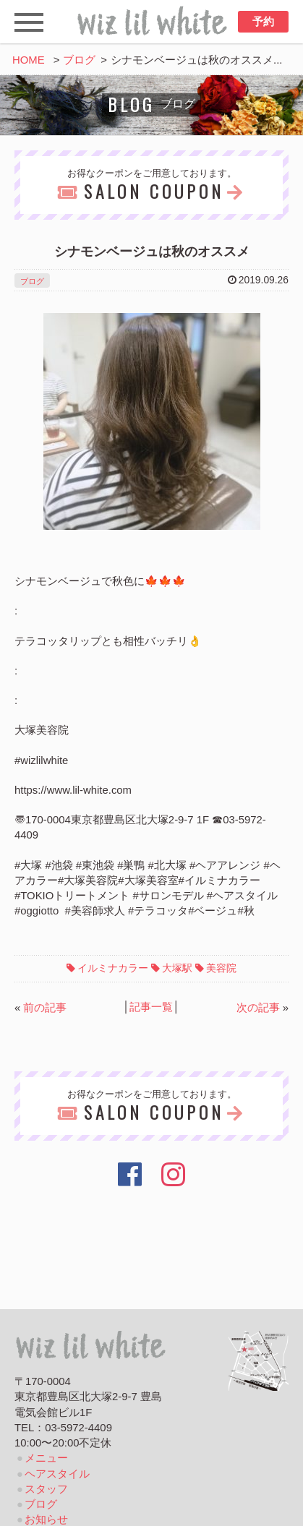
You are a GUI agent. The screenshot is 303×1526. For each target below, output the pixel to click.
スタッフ (46, 1489)
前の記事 (45, 1007)
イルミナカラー (112, 968)
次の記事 (258, 1007)
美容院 (221, 968)
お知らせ (46, 1519)
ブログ (79, 60)
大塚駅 (177, 968)
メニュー (46, 1458)
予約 (263, 21)
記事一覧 (151, 1007)
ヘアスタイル (57, 1474)
